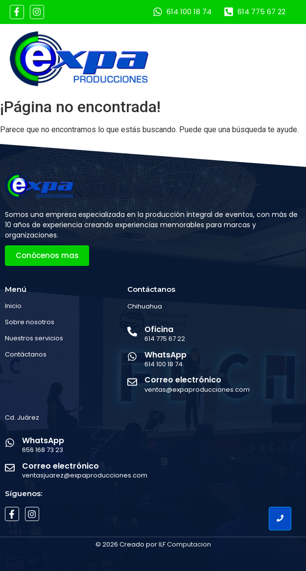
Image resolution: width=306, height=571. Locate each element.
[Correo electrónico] (132, 382)
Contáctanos (26, 354)
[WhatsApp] (132, 357)
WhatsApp (165, 354)
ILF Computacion (185, 544)
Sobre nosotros (29, 322)
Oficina (158, 329)
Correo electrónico (182, 379)
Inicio (13, 305)
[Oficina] (132, 332)
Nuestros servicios (34, 338)
